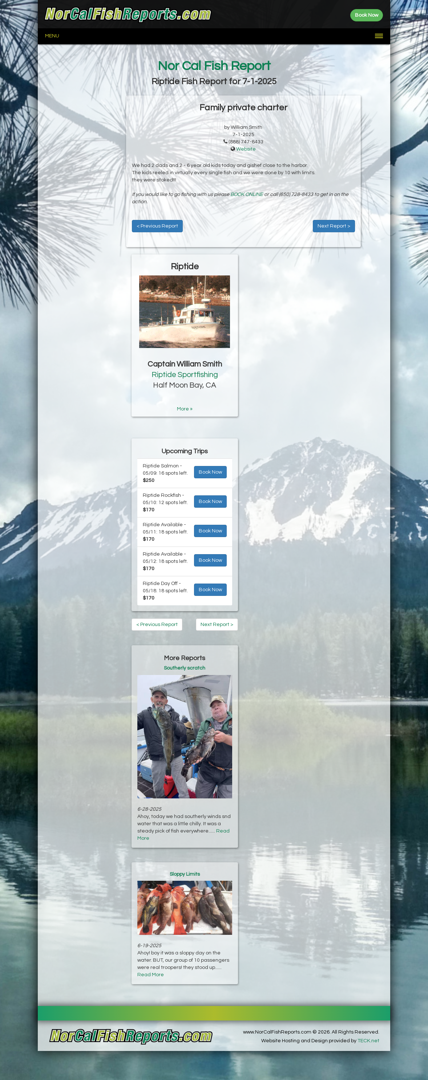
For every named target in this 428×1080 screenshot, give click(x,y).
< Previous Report (157, 226)
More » (185, 409)
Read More (150, 974)
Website (246, 149)
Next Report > (334, 226)
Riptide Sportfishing (185, 375)
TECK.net (368, 1040)
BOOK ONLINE (246, 194)
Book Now (210, 472)
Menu (52, 35)
